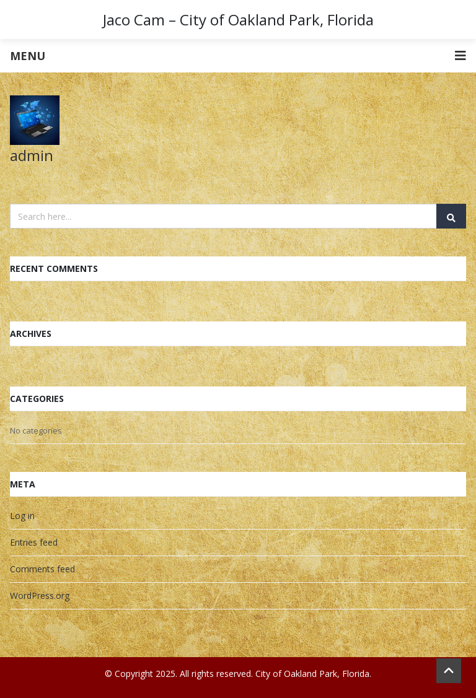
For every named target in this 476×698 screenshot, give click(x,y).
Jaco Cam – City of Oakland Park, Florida (238, 19)
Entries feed (34, 542)
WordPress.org (39, 595)
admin (31, 155)
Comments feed (42, 569)
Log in (22, 515)
